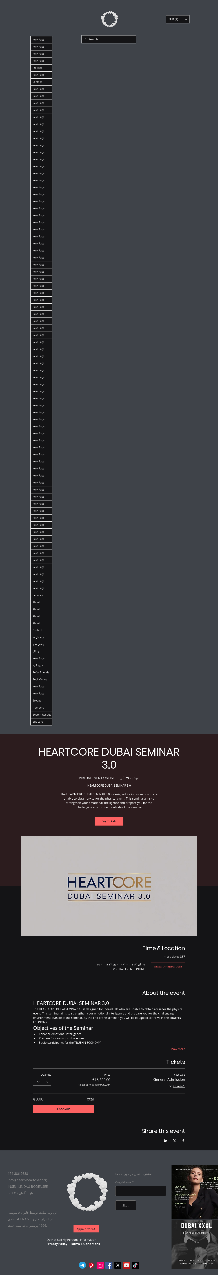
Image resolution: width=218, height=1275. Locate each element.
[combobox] (42, 1081)
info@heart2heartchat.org (27, 1180)
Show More (177, 1049)
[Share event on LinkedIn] (165, 1140)
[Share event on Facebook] (183, 1140)
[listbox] (178, 19)
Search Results (41, 715)
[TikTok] (135, 1265)
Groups (36, 701)
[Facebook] (108, 1265)
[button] (178, 19)
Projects (37, 68)
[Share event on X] (174, 1140)
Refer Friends (40, 672)
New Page (38, 40)
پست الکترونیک (123, 1182)
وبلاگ (35, 651)
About (36, 602)
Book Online (39, 679)
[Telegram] (82, 1265)
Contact (37, 82)
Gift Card (37, 722)
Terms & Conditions (85, 1244)
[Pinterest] (91, 1265)
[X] (117, 1265)
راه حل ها (38, 637)
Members (38, 708)
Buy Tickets (109, 821)
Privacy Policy (56, 1244)
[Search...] (108, 39)
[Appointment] (86, 1228)
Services (37, 595)
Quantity (46, 1074)
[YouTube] (126, 1265)
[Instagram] (100, 1265)
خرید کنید (37, 665)
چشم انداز (38, 644)
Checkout (63, 1109)
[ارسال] (125, 1205)
